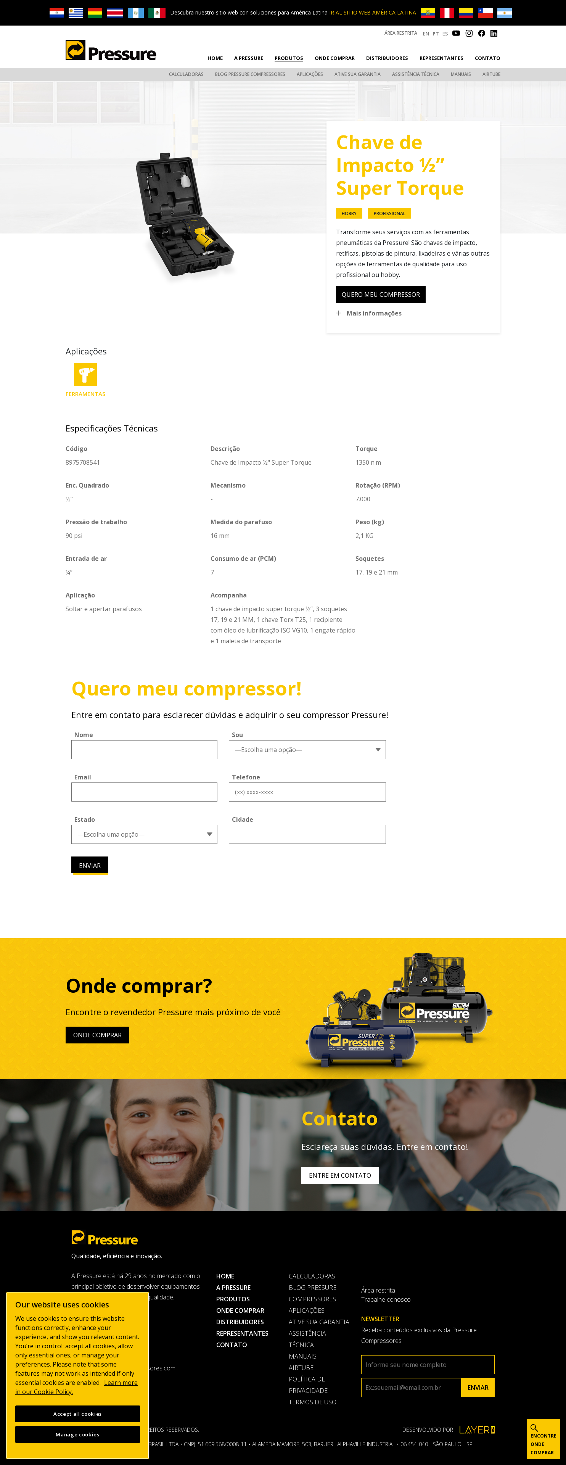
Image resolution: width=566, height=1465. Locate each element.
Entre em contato (340, 1175)
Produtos (289, 58)
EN (426, 33)
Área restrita (400, 33)
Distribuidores (387, 58)
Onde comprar (335, 58)
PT (436, 33)
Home (215, 58)
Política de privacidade (308, 1385)
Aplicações (310, 74)
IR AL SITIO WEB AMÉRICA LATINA (372, 12)
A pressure (248, 58)
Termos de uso (312, 1402)
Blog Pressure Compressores (250, 74)
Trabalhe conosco (386, 1299)
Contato (487, 58)
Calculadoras (186, 74)
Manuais (461, 74)
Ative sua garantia (357, 74)
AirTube (491, 74)
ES (445, 33)
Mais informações (374, 313)
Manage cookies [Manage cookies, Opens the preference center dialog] (77, 1436)
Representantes (441, 58)
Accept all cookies (77, 1415)
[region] (77, 1377)
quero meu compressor (381, 294)
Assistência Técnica (415, 74)
